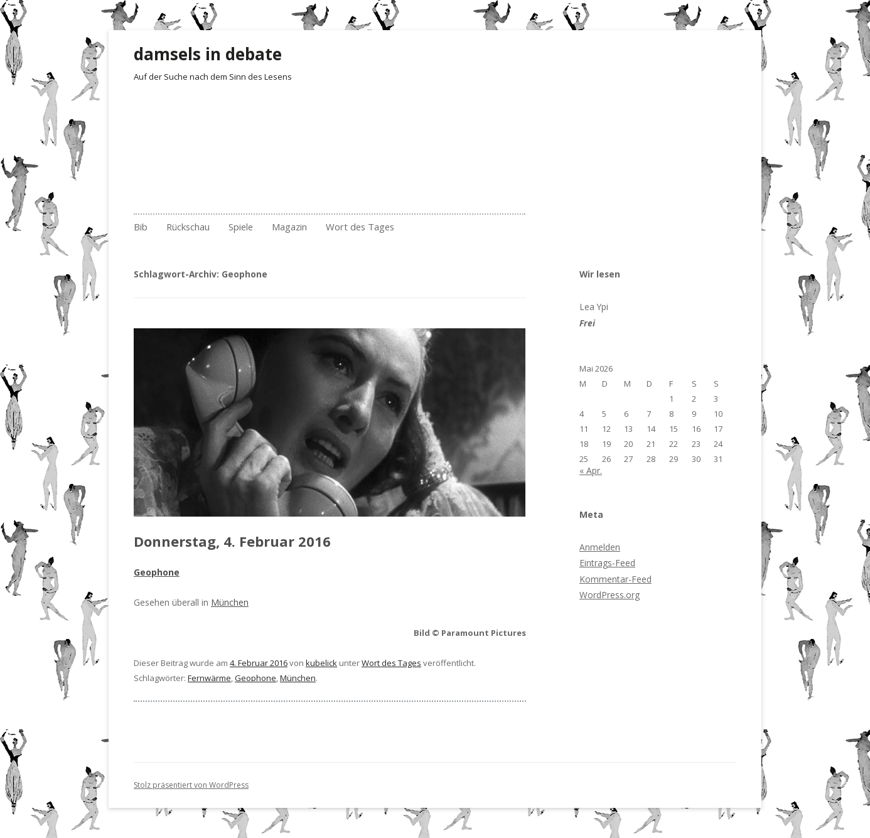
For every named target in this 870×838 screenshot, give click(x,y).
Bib (141, 226)
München (230, 602)
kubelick (321, 663)
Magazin (289, 226)
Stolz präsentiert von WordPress (191, 785)
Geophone (255, 678)
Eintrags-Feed (607, 563)
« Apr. (590, 470)
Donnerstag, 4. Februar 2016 (232, 541)
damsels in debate (208, 54)
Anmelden (599, 547)
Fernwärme (209, 678)
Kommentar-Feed (615, 579)
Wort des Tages (360, 226)
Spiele (240, 226)
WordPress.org (609, 595)
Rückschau (188, 226)
